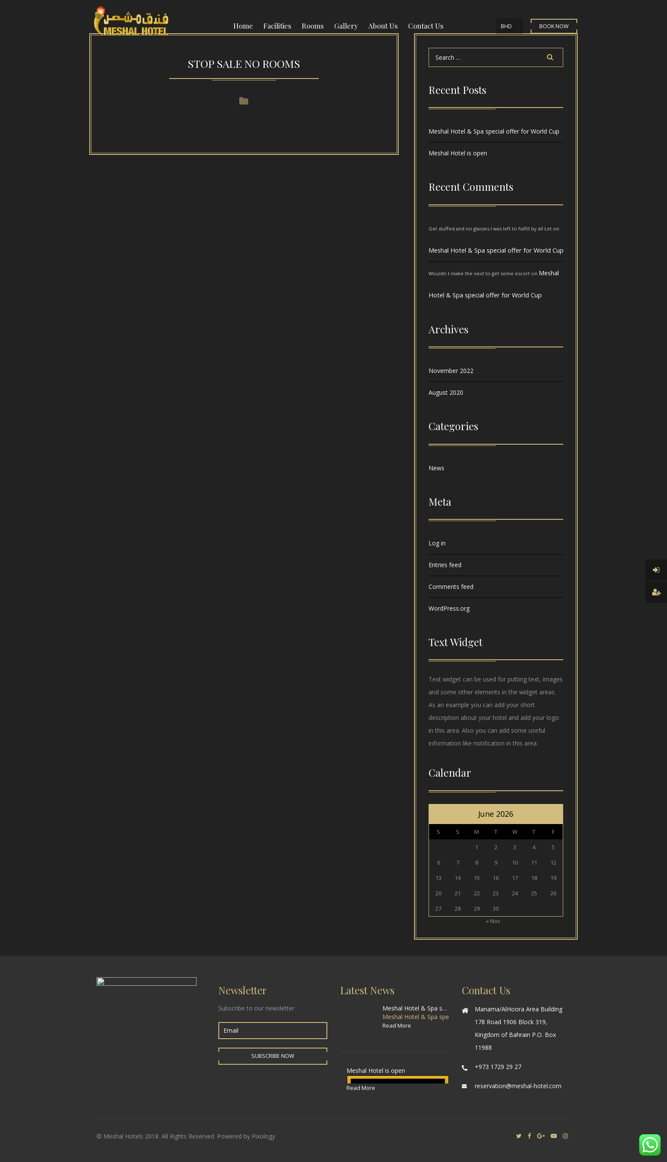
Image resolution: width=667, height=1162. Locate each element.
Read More (396, 1025)
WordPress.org (449, 608)
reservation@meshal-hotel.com (518, 1086)
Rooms (313, 25)
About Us (383, 25)
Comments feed (451, 586)
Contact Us (426, 25)
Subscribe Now (272, 1056)
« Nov (493, 921)
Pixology (263, 1136)
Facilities (277, 25)
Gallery (346, 25)
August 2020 (446, 392)
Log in (437, 543)
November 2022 (451, 371)
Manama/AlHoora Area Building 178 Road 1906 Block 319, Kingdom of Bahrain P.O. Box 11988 (518, 1028)
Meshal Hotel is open (458, 153)
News (436, 468)
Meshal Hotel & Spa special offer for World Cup (494, 131)
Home (243, 25)
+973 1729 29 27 (498, 1067)
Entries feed (445, 565)
